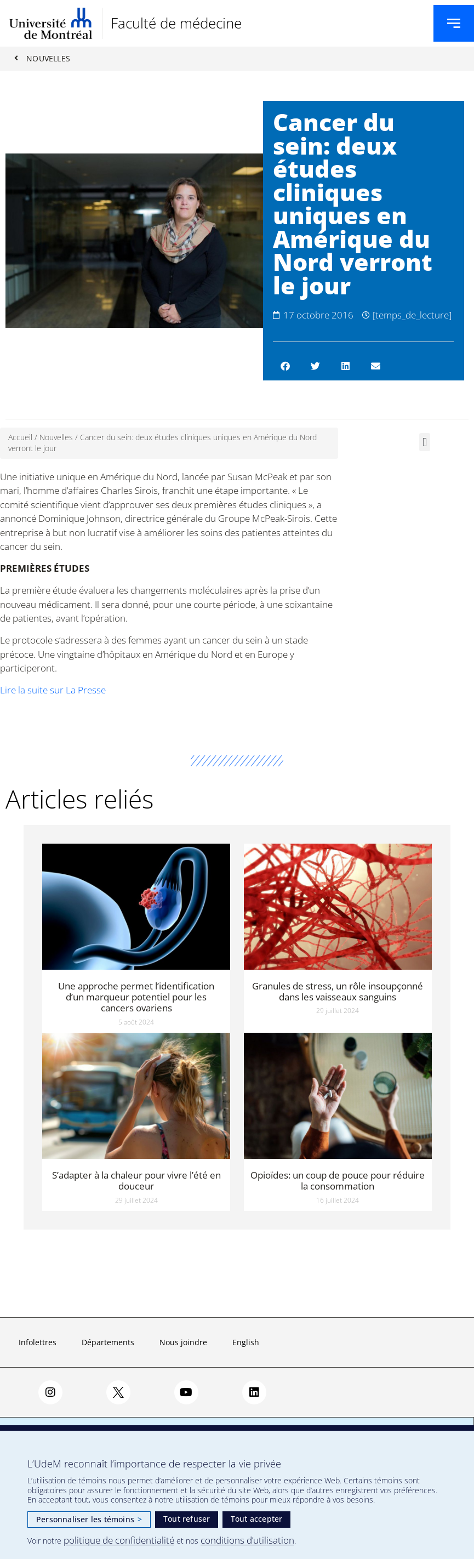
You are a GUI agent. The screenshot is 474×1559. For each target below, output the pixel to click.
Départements (108, 1343)
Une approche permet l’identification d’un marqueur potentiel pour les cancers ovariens (136, 997)
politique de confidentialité (119, 1540)
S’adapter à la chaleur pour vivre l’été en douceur (136, 1181)
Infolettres (37, 1343)
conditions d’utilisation (247, 1540)
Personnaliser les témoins (89, 1519)
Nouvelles (56, 438)
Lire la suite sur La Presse (53, 690)
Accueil (20, 438)
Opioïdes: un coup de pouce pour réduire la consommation (337, 1181)
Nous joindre (183, 1343)
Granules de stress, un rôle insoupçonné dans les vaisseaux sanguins (337, 991)
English (245, 1343)
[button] (285, 366)
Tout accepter (257, 1519)
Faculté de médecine (176, 23)
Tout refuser (186, 1519)
